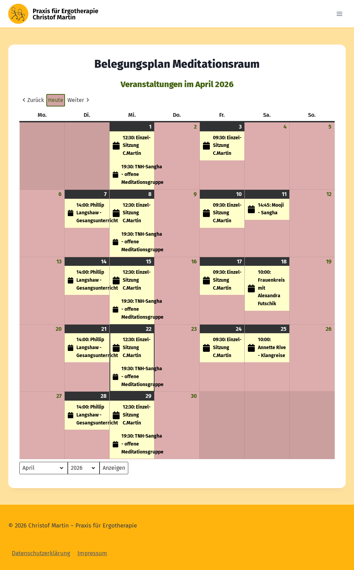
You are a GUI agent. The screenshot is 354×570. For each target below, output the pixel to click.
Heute (55, 100)
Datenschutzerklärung (41, 553)
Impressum (92, 553)
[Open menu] (339, 13)
